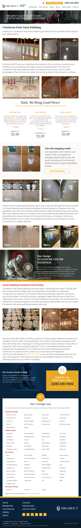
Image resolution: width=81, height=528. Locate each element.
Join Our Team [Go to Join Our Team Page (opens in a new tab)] (29, 509)
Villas (61, 480)
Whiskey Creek (11, 484)
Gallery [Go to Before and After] (51, 7)
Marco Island (10, 443)
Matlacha (27, 468)
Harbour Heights (29, 421)
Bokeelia (44, 455)
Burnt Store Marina (29, 458)
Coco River (63, 433)
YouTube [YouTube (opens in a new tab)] (36, 514)
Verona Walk (46, 449)
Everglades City (29, 436)
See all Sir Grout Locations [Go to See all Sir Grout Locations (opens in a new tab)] (32, 493)
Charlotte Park (11, 418)
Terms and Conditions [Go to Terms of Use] (25, 523)
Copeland (10, 436)
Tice (43, 480)
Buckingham (10, 458)
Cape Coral (45, 458)
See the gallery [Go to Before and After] (57, 171)
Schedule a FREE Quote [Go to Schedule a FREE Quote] (54, 3)
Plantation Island (12, 449)
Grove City (10, 421)
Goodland (63, 436)
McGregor (63, 468)
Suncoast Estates (12, 480)
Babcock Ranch (11, 415)
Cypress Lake (11, 461)
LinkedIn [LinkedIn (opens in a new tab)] (40, 514)
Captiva (62, 458)
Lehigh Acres (10, 468)
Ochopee (9, 446)
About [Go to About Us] (58, 7)
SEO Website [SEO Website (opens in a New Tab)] (68, 523)
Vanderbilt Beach (29, 449)
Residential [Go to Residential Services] (33, 7)
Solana (26, 427)
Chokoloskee (46, 433)
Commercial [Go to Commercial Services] (43, 7)
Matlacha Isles (46, 468)
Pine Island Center (29, 474)
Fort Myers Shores (12, 465)
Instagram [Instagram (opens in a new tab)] (23, 514)
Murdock (62, 421)
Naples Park (63, 443)
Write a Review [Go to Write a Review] (43, 3)
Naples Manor (46, 443)
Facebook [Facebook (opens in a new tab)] (28, 514)
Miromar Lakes (11, 471)
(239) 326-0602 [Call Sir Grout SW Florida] (72, 3)
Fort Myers (45, 461)
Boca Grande (28, 415)
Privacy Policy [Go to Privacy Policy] (14, 523)
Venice (44, 490)
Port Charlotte (28, 424)
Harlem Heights (46, 465)
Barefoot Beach (29, 433)
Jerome (26, 440)
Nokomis (9, 490)
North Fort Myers (29, 471)
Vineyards (63, 449)
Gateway (27, 465)
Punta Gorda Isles (65, 424)
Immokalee (10, 440)
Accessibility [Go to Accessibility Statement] (5, 523)
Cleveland (27, 418)
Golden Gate (46, 436)
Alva (8, 455)
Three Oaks (27, 480)
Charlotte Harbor (65, 415)
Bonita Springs (64, 455)
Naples (26, 443)
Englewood (63, 418)
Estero (26, 461)
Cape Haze (45, 415)
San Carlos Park (46, 477)
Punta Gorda (46, 424)
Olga (43, 471)
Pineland (62, 474)
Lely (43, 440)
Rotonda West (11, 427)
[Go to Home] (14, 6)
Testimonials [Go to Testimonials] (66, 7)
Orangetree (27, 446)
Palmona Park (11, 474)
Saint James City (29, 477)
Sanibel (62, 477)
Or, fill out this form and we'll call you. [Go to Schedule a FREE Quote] (62, 387)
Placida (9, 424)
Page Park (63, 471)
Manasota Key (46, 421)
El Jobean (45, 418)
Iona (61, 465)
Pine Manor (45, 474)
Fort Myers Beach (65, 461)
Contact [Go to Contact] (75, 7)
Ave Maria (10, 433)
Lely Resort (63, 440)
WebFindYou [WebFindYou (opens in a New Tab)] (75, 523)
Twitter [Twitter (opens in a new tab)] (32, 514)
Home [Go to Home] (5, 502)
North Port (27, 490)
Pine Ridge (63, 446)
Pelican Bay (45, 446)
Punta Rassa (10, 477)
